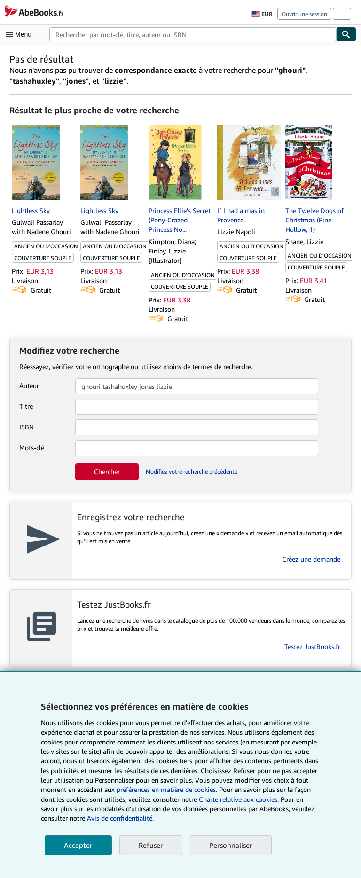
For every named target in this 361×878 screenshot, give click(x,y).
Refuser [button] (151, 845)
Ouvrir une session (304, 13)
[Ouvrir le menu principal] (20, 34)
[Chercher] (346, 34)
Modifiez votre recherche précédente (191, 471)
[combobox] (193, 34)
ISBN (26, 427)
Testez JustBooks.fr (312, 646)
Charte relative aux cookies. (240, 799)
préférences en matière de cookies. (167, 789)
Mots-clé (31, 447)
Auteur (29, 385)
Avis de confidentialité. (120, 818)
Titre (26, 406)
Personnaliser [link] (230, 845)
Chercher (107, 471)
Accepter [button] (78, 845)
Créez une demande (311, 559)
